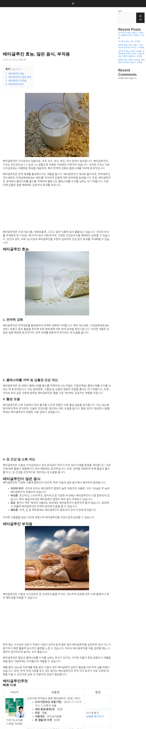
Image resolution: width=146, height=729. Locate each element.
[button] (73, 3)
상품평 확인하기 (95, 716)
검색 (120, 11)
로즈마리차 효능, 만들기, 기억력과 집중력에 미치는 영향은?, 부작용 (131, 35)
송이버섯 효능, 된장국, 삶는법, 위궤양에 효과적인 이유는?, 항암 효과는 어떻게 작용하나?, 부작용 (131, 53)
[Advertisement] (57, 29)
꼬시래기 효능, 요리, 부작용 (129, 41)
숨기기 (16, 69)
